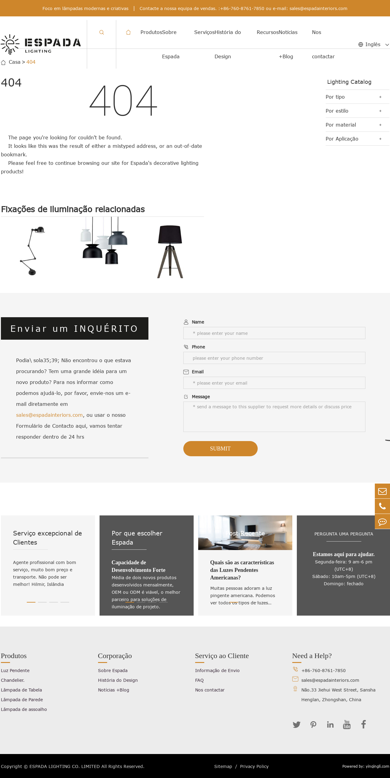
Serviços (204, 32)
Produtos (151, 32)
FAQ (199, 680)
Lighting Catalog (349, 81)
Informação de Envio (217, 670)
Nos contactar (323, 44)
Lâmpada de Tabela (21, 689)
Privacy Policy (254, 766)
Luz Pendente (15, 670)
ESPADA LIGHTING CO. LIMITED (64, 766)
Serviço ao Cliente (222, 656)
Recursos (268, 32)
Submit (220, 449)
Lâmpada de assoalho (24, 709)
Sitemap (223, 766)
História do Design (228, 44)
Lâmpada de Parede (22, 699)
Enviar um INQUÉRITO (75, 328)
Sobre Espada (171, 44)
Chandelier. (13, 680)
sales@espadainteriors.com (319, 8)
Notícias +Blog (288, 44)
